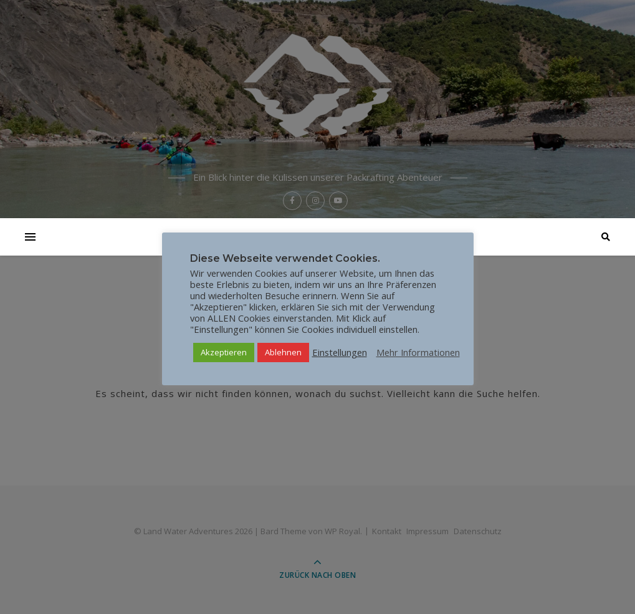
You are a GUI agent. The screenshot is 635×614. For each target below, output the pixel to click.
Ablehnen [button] (283, 352)
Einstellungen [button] (339, 352)
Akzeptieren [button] (224, 352)
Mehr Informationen (418, 352)
